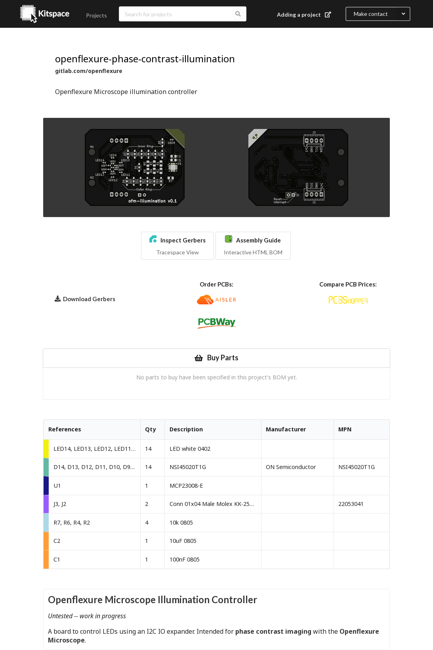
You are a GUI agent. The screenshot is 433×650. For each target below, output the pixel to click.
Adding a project (305, 14)
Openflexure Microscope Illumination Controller (152, 599)
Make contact (382, 14)
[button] (177, 246)
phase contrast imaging (273, 631)
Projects (96, 15)
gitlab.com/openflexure (88, 71)
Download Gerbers (85, 298)
